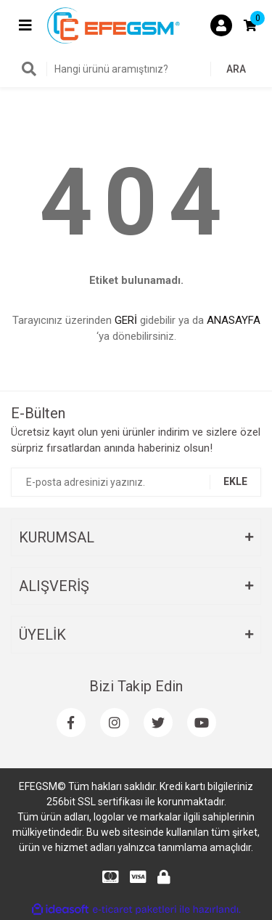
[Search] (136, 69)
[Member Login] (221, 25)
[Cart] (250, 25)
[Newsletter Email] (136, 482)
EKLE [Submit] (235, 481)
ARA (236, 69)
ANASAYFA (233, 320)
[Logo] (113, 25)
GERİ (126, 320)
